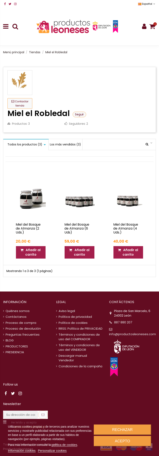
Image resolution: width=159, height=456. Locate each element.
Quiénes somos (18, 311)
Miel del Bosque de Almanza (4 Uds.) (125, 228)
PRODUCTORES (17, 346)
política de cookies (64, 444)
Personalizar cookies (52, 450)
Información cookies (21, 450)
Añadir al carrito (31, 252)
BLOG (10, 340)
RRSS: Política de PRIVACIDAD (80, 328)
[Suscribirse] (43, 415)
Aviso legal (67, 311)
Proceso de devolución (23, 328)
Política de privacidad (75, 316)
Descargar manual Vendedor (73, 358)
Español (147, 4)
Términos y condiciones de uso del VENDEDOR (79, 347)
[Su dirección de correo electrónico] (20, 415)
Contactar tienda (20, 103)
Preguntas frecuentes (23, 334)
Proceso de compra (21, 323)
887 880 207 (123, 322)
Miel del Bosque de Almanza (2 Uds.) (28, 228)
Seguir (79, 114)
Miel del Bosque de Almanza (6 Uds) (76, 228)
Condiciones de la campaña (80, 366)
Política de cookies (73, 323)
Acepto (122, 441)
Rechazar (122, 430)
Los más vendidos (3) (65, 144)
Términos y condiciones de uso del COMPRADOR (79, 336)
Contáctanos (16, 316)
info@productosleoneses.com (132, 334)
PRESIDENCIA (15, 352)
